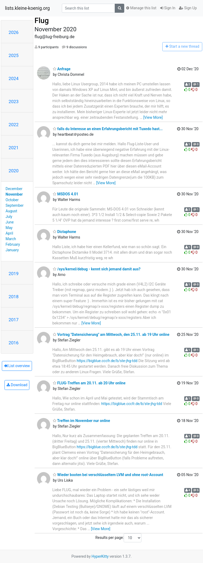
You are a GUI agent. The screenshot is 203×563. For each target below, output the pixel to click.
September (15, 205)
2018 (14, 296)
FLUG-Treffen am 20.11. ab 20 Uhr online (89, 383)
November (14, 194)
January (12, 250)
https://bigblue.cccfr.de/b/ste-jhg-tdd (107, 361)
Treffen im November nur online (81, 421)
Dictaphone (64, 232)
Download (17, 385)
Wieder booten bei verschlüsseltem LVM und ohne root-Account (108, 475)
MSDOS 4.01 (65, 194)
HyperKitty (100, 556)
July (9, 216)
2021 (14, 147)
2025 (14, 55)
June (10, 222)
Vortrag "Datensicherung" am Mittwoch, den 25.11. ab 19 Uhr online (111, 334)
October (12, 200)
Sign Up (188, 8)
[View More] (153, 117)
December (14, 189)
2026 (14, 32)
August (11, 211)
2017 (14, 319)
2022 (14, 124)
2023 (14, 101)
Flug (42, 20)
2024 (14, 78)
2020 (14, 170)
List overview (17, 366)
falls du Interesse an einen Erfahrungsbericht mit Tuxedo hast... (108, 129)
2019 (14, 273)
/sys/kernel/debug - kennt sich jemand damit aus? (97, 269)
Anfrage (61, 69)
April (9, 233)
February (13, 244)
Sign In (168, 8)
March (11, 239)
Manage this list (141, 8)
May (9, 228)
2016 (14, 342)
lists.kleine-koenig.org (27, 8)
